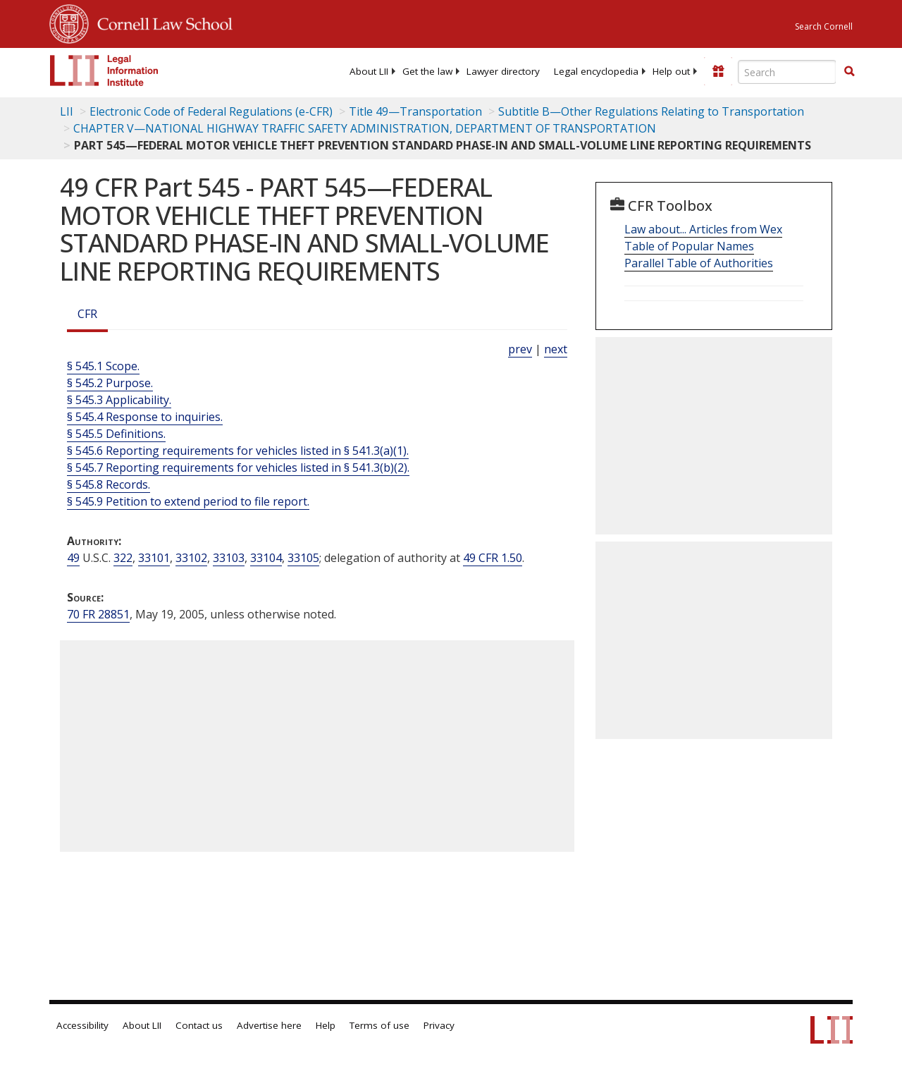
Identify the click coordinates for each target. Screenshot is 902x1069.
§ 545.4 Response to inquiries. (145, 416)
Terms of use (379, 1025)
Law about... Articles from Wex (703, 229)
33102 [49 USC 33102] (191, 558)
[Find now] (849, 72)
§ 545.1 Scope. (103, 366)
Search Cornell (824, 26)
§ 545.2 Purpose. (110, 383)
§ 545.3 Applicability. (119, 400)
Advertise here (269, 1025)
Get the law (427, 71)
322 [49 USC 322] (122, 558)
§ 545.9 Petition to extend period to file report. (188, 501)
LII (66, 111)
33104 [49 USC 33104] (266, 558)
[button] (849, 71)
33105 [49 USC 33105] (303, 558)
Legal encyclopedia (596, 71)
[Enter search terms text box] (787, 72)
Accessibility (82, 1025)
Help (325, 1025)
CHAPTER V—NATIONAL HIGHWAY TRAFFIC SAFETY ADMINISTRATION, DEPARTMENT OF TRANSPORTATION (364, 128)
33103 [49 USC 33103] (229, 558)
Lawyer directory (503, 71)
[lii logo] (104, 70)
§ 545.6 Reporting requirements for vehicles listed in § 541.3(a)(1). (238, 450)
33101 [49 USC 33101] (154, 558)
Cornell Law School (161, 22)
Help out (671, 71)
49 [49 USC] (73, 558)
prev (520, 349)
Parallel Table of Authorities (698, 263)
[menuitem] (368, 71)
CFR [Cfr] (87, 314)
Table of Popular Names (689, 246)
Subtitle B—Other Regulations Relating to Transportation (651, 111)
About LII (369, 71)
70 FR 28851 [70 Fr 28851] (98, 614)
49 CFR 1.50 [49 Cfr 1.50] (492, 558)
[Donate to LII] (718, 71)
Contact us (199, 1025)
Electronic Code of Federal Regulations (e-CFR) (211, 111)
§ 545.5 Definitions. (116, 433)
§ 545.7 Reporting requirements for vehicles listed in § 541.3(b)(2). (238, 467)
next (555, 349)
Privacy (439, 1025)
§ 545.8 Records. (108, 484)
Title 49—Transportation (415, 111)
